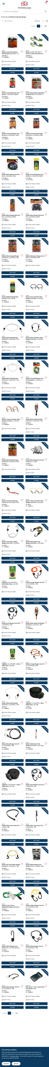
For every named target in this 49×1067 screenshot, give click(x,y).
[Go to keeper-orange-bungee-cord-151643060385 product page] (36, 665)
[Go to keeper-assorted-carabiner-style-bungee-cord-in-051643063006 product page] (12, 54)
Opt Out (16, 1063)
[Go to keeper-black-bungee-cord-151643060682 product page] (36, 948)
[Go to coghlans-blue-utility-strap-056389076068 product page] (36, 705)
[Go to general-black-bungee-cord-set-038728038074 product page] (36, 462)
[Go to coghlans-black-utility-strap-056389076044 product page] (12, 787)
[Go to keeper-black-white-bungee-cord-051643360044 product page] (12, 705)
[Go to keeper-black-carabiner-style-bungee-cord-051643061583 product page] (36, 340)
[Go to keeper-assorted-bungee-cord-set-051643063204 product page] (36, 177)
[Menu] (4, 4)
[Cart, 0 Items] (46, 2)
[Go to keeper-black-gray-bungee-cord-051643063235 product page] (36, 258)
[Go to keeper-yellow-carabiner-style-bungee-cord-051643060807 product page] (36, 503)
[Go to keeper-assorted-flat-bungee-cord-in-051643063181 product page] (36, 136)
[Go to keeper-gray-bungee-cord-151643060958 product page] (12, 625)
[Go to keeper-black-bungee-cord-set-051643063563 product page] (12, 177)
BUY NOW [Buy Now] (12, 72)
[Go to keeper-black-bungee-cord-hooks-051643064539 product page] (12, 948)
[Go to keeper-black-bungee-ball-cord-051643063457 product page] (36, 217)
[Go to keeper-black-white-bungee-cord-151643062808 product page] (12, 340)
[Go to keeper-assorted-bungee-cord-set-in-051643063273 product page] (12, 136)
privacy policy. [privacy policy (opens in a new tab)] (15, 1056)
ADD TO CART (12, 68)
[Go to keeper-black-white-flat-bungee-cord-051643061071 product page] (36, 625)
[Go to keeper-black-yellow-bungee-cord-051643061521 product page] (36, 421)
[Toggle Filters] (47, 21)
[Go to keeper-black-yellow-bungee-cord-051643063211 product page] (12, 462)
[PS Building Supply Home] (24, 3)
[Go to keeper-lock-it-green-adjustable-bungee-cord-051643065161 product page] (12, 908)
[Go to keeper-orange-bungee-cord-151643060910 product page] (36, 585)
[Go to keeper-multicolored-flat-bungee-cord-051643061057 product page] (36, 746)
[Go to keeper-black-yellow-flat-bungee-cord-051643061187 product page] (36, 544)
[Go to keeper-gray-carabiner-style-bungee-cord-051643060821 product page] (36, 299)
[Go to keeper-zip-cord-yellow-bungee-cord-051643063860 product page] (12, 867)
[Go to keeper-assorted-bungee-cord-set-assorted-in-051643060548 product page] (36, 381)
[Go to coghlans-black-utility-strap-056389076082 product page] (12, 665)
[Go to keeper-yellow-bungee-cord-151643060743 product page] (36, 908)
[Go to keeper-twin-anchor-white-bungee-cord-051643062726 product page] (12, 544)
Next (46, 26)
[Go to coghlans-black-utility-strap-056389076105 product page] (12, 585)
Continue (6, 1063)
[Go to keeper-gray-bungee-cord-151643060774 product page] (36, 787)
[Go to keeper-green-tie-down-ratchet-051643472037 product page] (36, 54)
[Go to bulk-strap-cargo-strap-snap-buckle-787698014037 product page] (36, 989)
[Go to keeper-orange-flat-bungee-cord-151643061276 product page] (12, 503)
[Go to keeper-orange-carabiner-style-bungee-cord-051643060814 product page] (12, 421)
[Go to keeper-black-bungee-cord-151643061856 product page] (12, 746)
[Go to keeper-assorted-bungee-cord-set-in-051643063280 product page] (12, 95)
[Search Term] (24, 11)
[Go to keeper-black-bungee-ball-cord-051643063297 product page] (12, 217)
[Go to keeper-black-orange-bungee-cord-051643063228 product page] (12, 258)
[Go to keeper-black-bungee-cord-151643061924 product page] (12, 989)
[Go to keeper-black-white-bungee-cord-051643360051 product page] (12, 381)
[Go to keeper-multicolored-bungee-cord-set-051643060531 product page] (12, 299)
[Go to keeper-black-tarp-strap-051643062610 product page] (36, 827)
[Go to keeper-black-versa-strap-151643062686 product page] (12, 827)
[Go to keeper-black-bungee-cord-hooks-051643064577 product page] (36, 867)
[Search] (45, 11)
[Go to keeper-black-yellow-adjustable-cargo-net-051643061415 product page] (36, 95)
